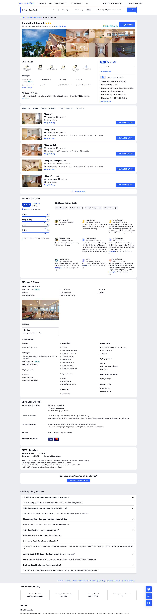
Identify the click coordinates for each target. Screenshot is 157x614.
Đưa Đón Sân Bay (61, 3)
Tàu (50, 3)
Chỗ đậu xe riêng (28, 289)
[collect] (149, 589)
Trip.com (60, 581)
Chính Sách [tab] (80, 108)
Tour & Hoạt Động (76, 3)
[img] (44, 43)
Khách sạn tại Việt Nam (80, 581)
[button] (87, 3)
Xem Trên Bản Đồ (105, 101)
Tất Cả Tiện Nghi (27, 88)
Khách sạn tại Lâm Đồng (97, 581)
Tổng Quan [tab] (26, 108)
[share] (149, 596)
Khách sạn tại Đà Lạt (113, 581)
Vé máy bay (42, 3)
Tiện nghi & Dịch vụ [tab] (65, 108)
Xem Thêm (25, 98)
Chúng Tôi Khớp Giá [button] (111, 26)
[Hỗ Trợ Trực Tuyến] (149, 603)
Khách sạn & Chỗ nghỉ (26, 3)
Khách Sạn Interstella (33, 23)
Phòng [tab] (35, 108)
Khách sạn (68, 581)
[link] (112, 3)
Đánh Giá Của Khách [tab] (48, 108)
